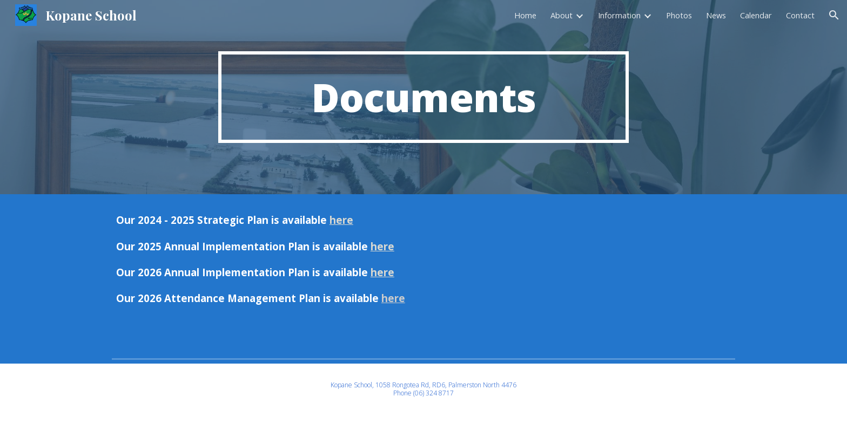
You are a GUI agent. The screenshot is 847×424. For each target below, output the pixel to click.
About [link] (561, 15)
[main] (423, 97)
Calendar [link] (756, 15)
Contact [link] (800, 15)
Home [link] (525, 15)
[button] (834, 15)
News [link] (716, 15)
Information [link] (619, 15)
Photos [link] (679, 15)
